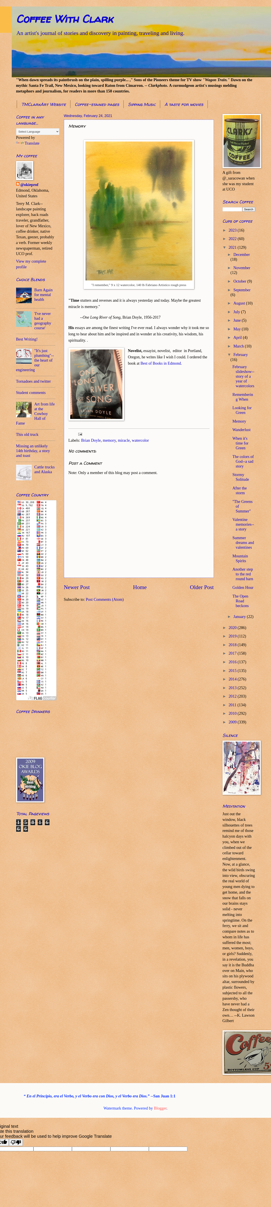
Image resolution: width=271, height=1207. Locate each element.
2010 (233, 713)
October (240, 281)
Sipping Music (142, 104)
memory (109, 440)
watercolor (140, 440)
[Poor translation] (16, 1142)
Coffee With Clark (64, 18)
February (240, 354)
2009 (233, 722)
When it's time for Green (240, 443)
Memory (239, 421)
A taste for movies (184, 104)
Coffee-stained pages (97, 104)
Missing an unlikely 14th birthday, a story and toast (33, 451)
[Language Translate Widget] (37, 131)
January (240, 616)
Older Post (202, 587)
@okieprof (29, 185)
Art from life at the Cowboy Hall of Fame (35, 413)
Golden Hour (242, 587)
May (237, 329)
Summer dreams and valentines (243, 543)
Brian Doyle (91, 440)
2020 (233, 628)
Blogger (160, 1108)
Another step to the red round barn (242, 574)
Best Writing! (27, 339)
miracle (124, 440)
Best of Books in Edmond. (161, 363)
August (239, 303)
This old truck (27, 434)
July (237, 312)
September (242, 290)
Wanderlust (241, 430)
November (241, 268)
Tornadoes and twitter (33, 381)
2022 (233, 239)
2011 (233, 705)
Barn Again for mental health (43, 295)
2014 (233, 679)
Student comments (31, 392)
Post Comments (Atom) (105, 599)
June (237, 320)
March (239, 346)
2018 (233, 645)
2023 (233, 230)
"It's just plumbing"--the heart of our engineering (35, 360)
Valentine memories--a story (243, 524)
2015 (233, 671)
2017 (233, 653)
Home (140, 587)
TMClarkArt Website (43, 104)
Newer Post (77, 587)
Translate (28, 143)
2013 (233, 688)
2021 (233, 247)
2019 (233, 636)
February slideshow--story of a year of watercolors (243, 376)
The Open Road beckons (240, 601)
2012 (233, 696)
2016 (233, 662)
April (238, 337)
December (241, 254)
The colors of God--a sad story (243, 461)
